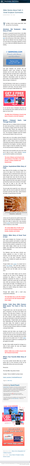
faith (4, 38)
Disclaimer (24, 464)
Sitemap (24, 463)
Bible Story (10, 380)
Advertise (27, 464)
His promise (9, 265)
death (24, 337)
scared (14, 264)
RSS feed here (15, 398)
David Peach (7, 14)
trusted (8, 222)
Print (11, 14)
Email (14, 14)
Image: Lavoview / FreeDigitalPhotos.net (12, 377)
